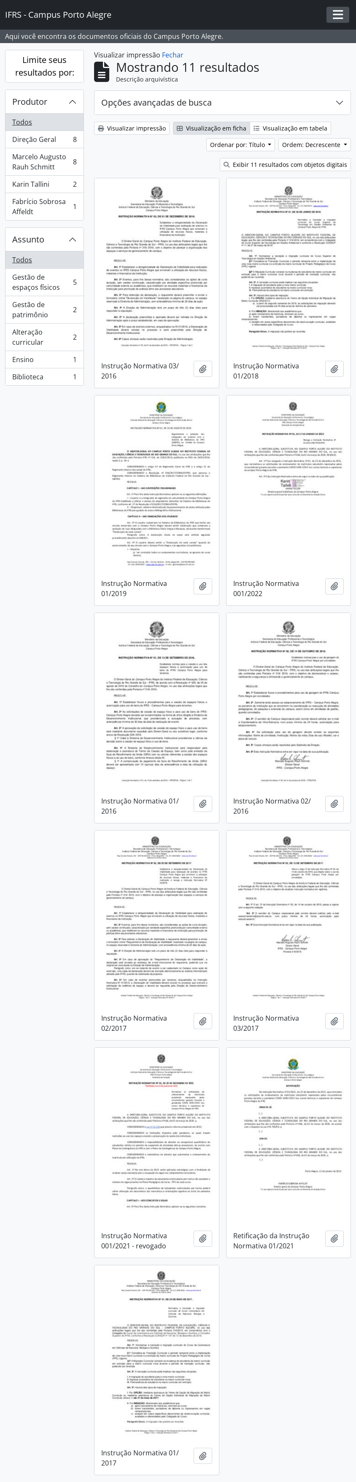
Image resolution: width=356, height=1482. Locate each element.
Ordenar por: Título (238, 145)
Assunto (28, 239)
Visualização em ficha (211, 128)
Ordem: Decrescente (312, 145)
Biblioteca (44, 378)
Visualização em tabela (290, 128)
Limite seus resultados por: (44, 66)
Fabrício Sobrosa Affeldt (44, 206)
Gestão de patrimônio (44, 309)
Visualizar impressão (132, 128)
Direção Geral (44, 141)
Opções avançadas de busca (156, 102)
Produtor (29, 101)
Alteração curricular (44, 337)
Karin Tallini (44, 186)
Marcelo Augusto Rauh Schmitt (44, 162)
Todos (22, 122)
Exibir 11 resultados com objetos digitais (285, 165)
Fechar (172, 55)
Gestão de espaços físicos (44, 282)
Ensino (44, 361)
